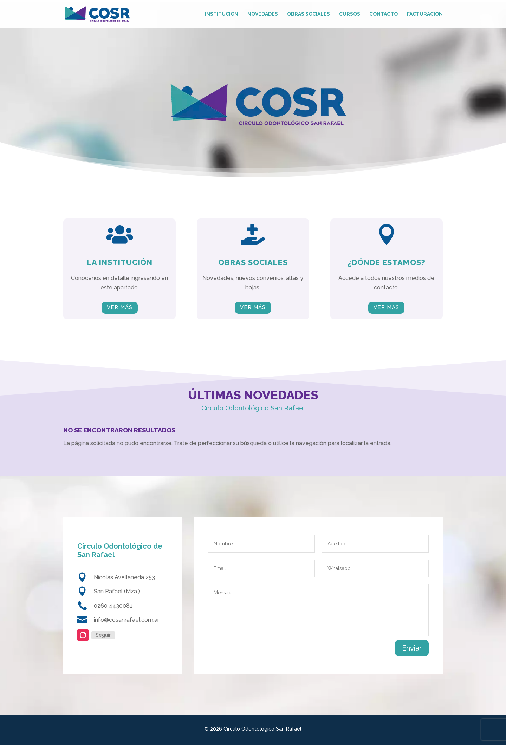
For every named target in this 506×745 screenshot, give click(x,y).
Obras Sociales (308, 14)
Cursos (349, 14)
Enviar (412, 648)
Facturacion (425, 14)
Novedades (262, 14)
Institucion (221, 14)
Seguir (103, 635)
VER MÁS (119, 307)
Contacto (383, 14)
